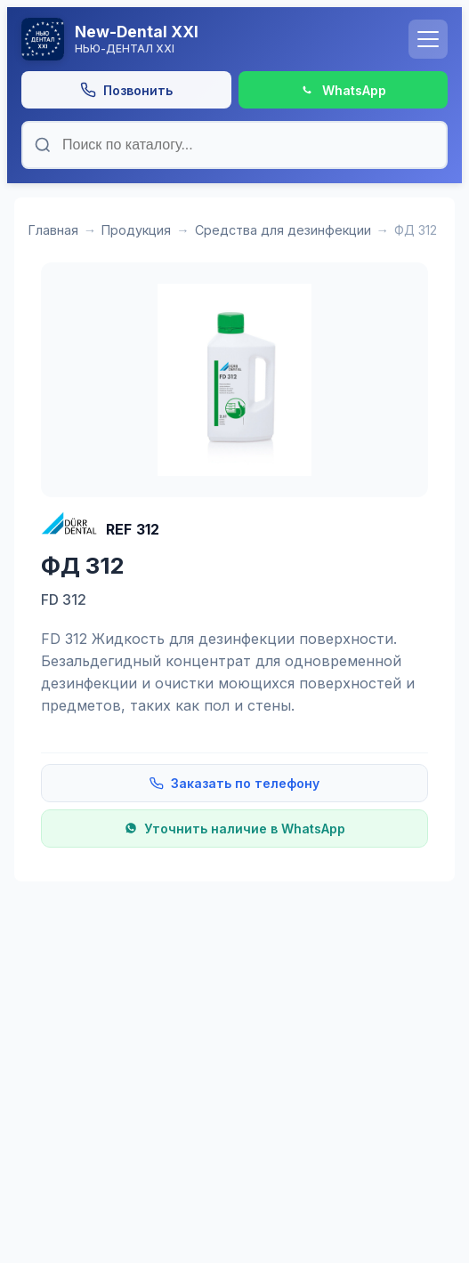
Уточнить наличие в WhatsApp (235, 828)
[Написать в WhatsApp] (344, 90)
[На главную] (207, 39)
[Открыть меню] (428, 39)
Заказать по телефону (234, 783)
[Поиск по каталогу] (234, 145)
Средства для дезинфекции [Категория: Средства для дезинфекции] (283, 229)
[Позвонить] (126, 90)
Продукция (136, 229)
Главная (53, 229)
